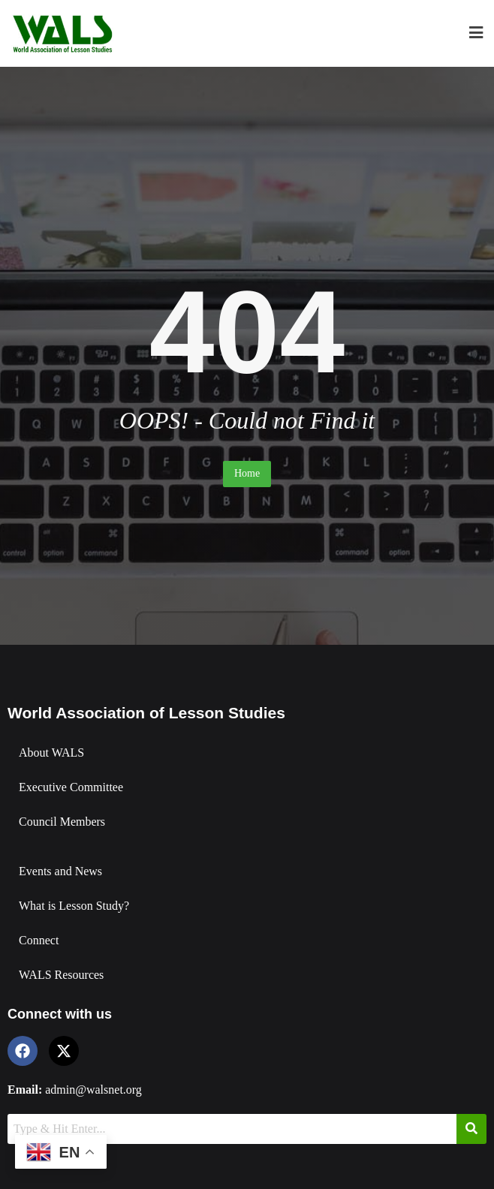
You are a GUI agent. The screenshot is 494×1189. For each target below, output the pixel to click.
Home (247, 473)
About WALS (51, 752)
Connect (39, 940)
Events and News (60, 871)
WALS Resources (61, 974)
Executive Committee (71, 787)
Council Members (62, 821)
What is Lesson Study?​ (74, 905)
